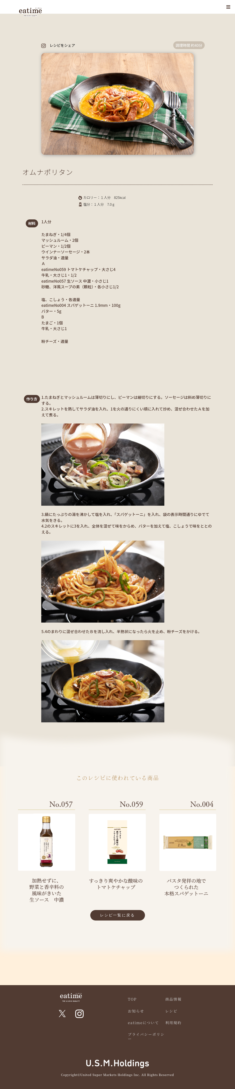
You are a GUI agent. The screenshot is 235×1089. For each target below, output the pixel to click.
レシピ (171, 1011)
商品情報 (173, 999)
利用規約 (173, 1022)
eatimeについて (143, 1022)
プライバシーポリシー (146, 1036)
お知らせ (136, 1011)
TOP (132, 999)
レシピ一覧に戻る (117, 915)
